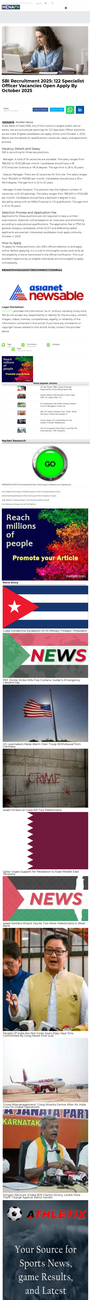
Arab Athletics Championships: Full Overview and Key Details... (26, 504)
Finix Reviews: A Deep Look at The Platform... (19, 509)
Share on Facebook (40, 114)
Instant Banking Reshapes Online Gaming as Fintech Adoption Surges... (29, 500)
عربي (38, 3)
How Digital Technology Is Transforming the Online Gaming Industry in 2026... (31, 496)
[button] (46, 3)
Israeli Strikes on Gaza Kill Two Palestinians (32, 813)
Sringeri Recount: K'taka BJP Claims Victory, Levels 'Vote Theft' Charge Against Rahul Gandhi (41, 1197)
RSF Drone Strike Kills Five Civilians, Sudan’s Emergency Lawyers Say (41, 685)
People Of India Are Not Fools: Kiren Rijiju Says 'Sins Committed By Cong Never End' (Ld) (38, 1036)
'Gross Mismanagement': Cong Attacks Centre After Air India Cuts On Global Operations (44, 1107)
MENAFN (8, 126)
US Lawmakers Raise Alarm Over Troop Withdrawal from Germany (42, 749)
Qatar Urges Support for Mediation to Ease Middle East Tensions (41, 875)
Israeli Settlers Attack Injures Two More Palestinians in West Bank (44, 927)
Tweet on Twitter (57, 114)
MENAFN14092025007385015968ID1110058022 (32, 274)
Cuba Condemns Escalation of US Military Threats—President (45, 635)
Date (6, 113)
